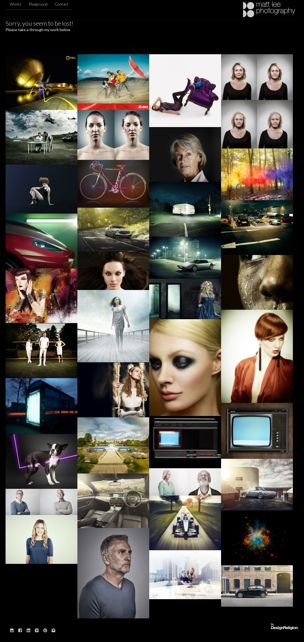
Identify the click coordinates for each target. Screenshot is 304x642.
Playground (38, 4)
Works (15, 4)
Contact (61, 4)
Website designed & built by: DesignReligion (284, 626)
